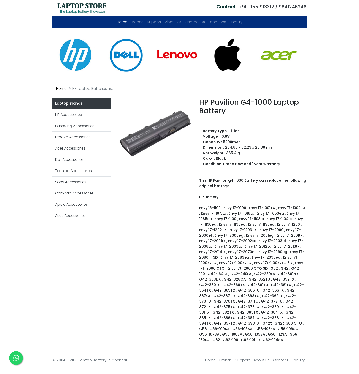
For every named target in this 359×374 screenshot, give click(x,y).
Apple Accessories (71, 204)
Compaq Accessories (74, 193)
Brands (137, 22)
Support (154, 22)
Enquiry (236, 22)
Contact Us (195, 22)
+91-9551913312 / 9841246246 (261, 7)
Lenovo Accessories (72, 137)
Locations (217, 22)
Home (123, 22)
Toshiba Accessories (73, 170)
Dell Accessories (69, 159)
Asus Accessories (70, 215)
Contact (280, 360)
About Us (173, 22)
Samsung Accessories (74, 125)
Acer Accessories (70, 148)
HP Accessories (68, 114)
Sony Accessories (70, 182)
